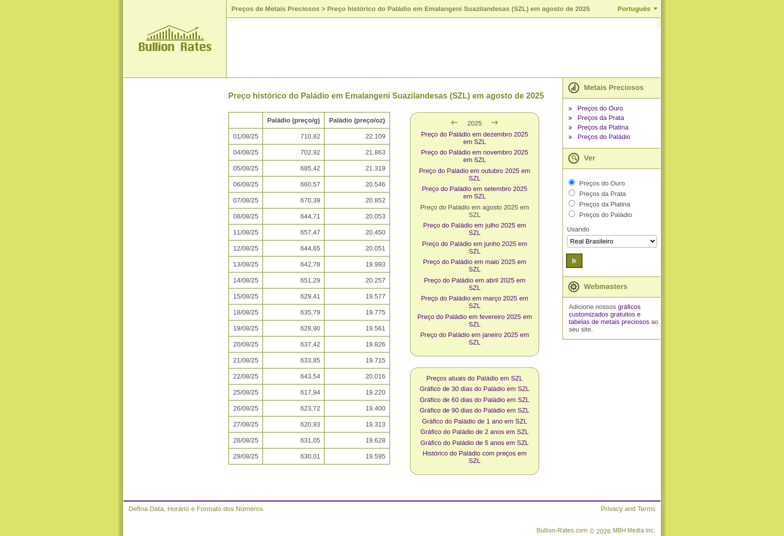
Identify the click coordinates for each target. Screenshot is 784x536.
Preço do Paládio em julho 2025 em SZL (474, 229)
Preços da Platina (603, 127)
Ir (574, 260)
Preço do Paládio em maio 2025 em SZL (474, 265)
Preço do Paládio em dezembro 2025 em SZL (474, 138)
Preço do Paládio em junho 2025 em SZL (474, 247)
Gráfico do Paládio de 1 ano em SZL (474, 421)
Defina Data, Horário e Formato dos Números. (196, 508)
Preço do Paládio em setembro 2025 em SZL (475, 192)
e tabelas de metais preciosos (608, 318)
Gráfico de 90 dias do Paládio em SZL (475, 410)
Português (634, 8)
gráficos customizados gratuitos (604, 310)
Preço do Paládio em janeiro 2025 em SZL (474, 338)
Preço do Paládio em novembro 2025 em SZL (474, 156)
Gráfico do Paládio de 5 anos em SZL (474, 442)
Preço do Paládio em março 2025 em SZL (474, 302)
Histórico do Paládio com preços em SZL (474, 457)
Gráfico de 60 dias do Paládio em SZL (475, 400)
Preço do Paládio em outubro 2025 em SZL (474, 174)
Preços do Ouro (600, 108)
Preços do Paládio (604, 136)
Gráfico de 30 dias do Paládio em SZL (475, 388)
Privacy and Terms (628, 508)
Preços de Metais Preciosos (276, 8)
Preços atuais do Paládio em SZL (474, 378)
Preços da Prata (601, 118)
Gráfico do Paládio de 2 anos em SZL (474, 432)
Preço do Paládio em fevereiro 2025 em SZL (475, 320)
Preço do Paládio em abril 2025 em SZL (475, 284)
